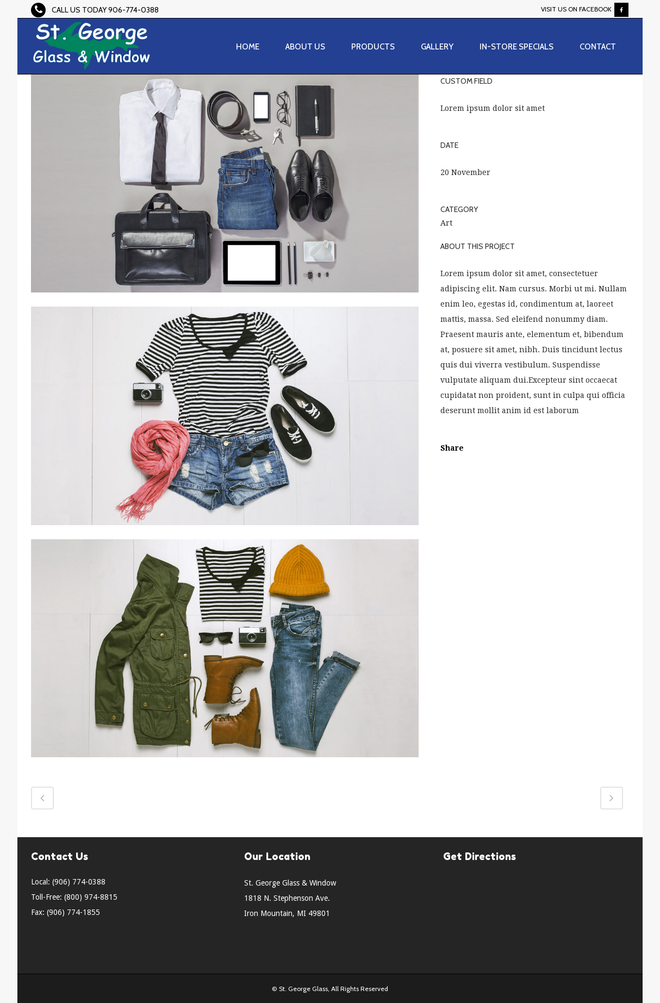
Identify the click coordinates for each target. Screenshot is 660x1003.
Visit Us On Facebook (576, 9)
